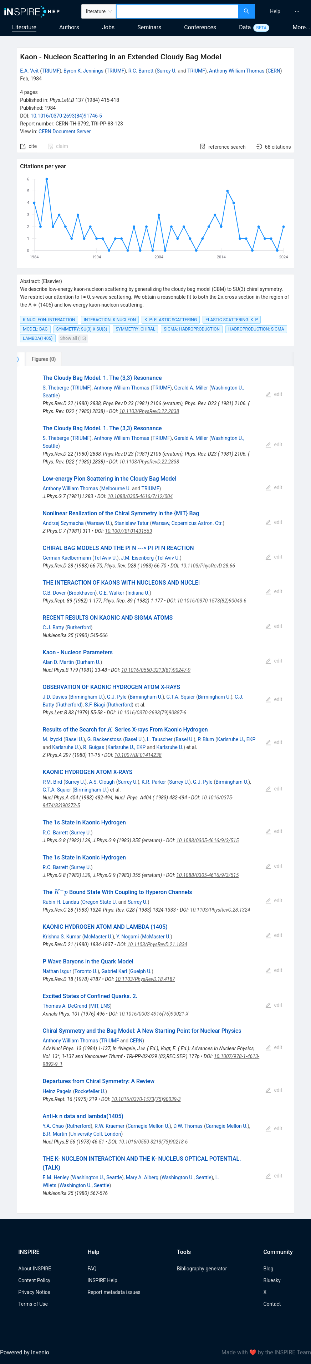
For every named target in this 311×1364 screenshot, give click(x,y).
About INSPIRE (34, 1268)
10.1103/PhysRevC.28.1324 (220, 910)
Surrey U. (167, 71)
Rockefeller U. (90, 1091)
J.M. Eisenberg (137, 558)
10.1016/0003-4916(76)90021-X (154, 1014)
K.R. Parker (154, 782)
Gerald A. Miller (191, 388)
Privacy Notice (34, 1292)
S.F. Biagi (95, 705)
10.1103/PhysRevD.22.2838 (149, 411)
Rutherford (79, 627)
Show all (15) (73, 338)
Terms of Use (33, 1304)
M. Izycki (52, 739)
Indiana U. (138, 593)
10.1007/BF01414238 (138, 755)
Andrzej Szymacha (63, 523)
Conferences (200, 27)
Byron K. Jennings (83, 71)
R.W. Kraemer (109, 1126)
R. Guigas (93, 747)
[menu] (284, 11)
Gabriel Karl (114, 971)
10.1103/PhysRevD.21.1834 (157, 944)
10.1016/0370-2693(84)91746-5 (66, 116)
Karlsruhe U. (65, 747)
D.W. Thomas (188, 1126)
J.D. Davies (55, 697)
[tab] (40, 359)
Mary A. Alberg (142, 1177)
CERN (273, 71)
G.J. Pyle (117, 697)
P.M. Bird (52, 782)
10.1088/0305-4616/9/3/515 (207, 840)
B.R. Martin (55, 1134)
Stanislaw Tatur (131, 523)
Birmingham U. (86, 697)
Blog (268, 1268)
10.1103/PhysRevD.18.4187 (145, 979)
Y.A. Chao (53, 1126)
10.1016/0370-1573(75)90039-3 (146, 1099)
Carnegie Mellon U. (148, 1126)
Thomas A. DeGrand (65, 1006)
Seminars (149, 27)
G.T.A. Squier (181, 697)
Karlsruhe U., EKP (236, 739)
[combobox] (177, 11)
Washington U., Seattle (97, 1177)
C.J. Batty (53, 627)
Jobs (108, 27)
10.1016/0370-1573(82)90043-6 (211, 601)
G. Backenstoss (104, 739)
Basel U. (74, 739)
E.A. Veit (29, 71)
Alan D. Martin (58, 662)
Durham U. (89, 662)
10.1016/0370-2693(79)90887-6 (151, 712)
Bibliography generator (202, 1268)
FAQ (91, 1268)
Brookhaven (82, 593)
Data (245, 27)
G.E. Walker (111, 593)
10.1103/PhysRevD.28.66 (208, 566)
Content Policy (34, 1280)
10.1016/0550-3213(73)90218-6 (153, 1142)
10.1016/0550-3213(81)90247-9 (155, 670)
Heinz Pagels (57, 1091)
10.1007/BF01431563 (128, 531)
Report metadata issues (113, 1292)
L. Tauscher (160, 739)
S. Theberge (56, 388)
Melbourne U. (116, 488)
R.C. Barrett (141, 71)
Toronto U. (85, 971)
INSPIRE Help (102, 1280)
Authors (69, 27)
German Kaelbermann (67, 558)
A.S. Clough (101, 782)
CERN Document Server (65, 131)
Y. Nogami (127, 936)
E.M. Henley (56, 1177)
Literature (24, 27)
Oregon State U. (99, 902)
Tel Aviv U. (105, 558)
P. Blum (206, 739)
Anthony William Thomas (236, 71)
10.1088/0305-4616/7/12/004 (140, 496)
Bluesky (271, 1280)
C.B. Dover (54, 593)
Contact (272, 1304)
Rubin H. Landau (61, 902)
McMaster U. (98, 936)
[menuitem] (275, 11)
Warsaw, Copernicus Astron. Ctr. (187, 523)
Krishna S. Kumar (62, 936)
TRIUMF (51, 71)
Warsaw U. (98, 523)
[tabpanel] (155, 790)
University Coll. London (95, 1134)
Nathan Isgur (57, 971)
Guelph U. (141, 971)
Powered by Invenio (24, 1352)
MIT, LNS (100, 1006)
